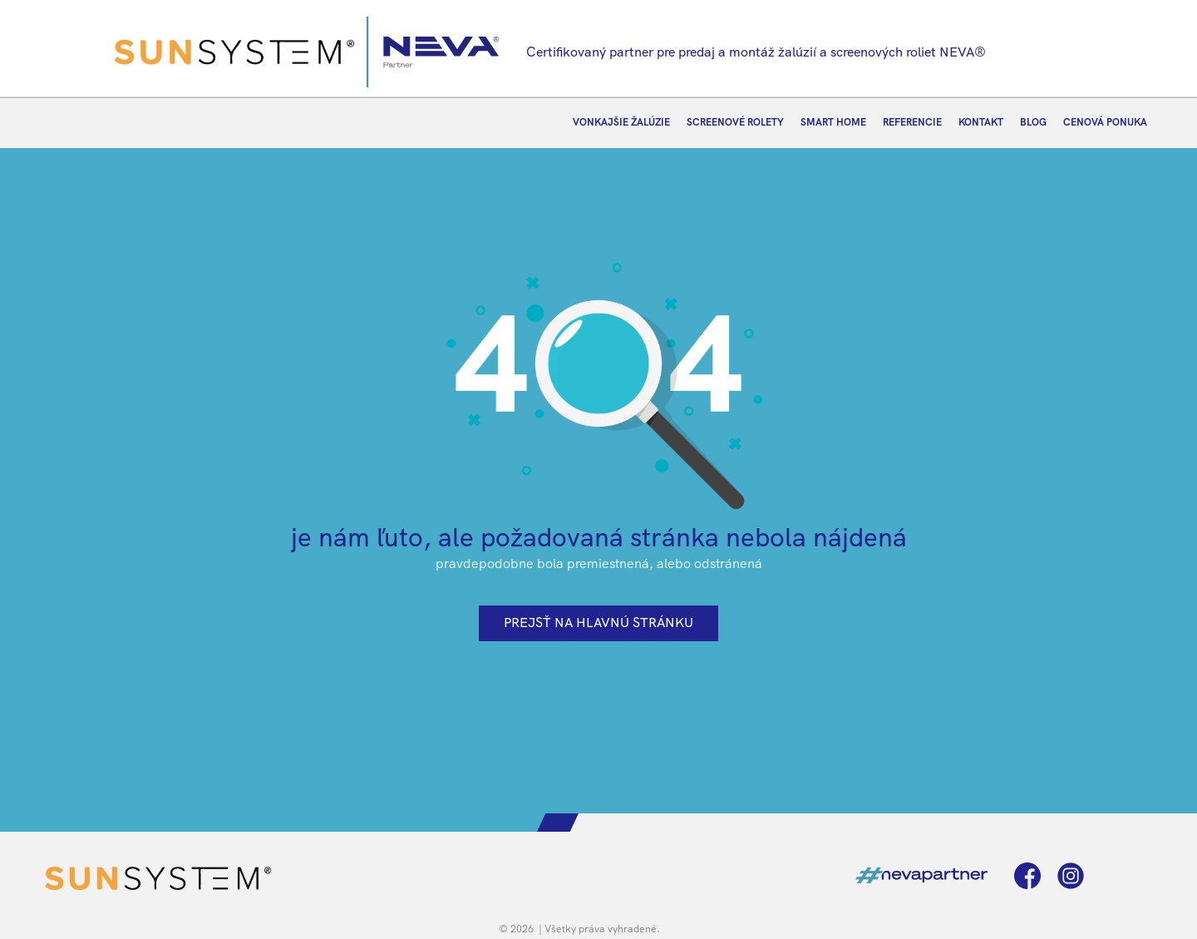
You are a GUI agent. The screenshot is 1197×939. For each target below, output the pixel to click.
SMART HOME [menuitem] (833, 122)
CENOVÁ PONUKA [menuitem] (1105, 122)
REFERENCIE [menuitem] (912, 122)
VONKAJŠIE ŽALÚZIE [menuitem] (621, 122)
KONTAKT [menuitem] (980, 122)
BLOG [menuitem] (1033, 122)
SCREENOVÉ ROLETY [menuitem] (735, 122)
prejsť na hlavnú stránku (598, 622)
